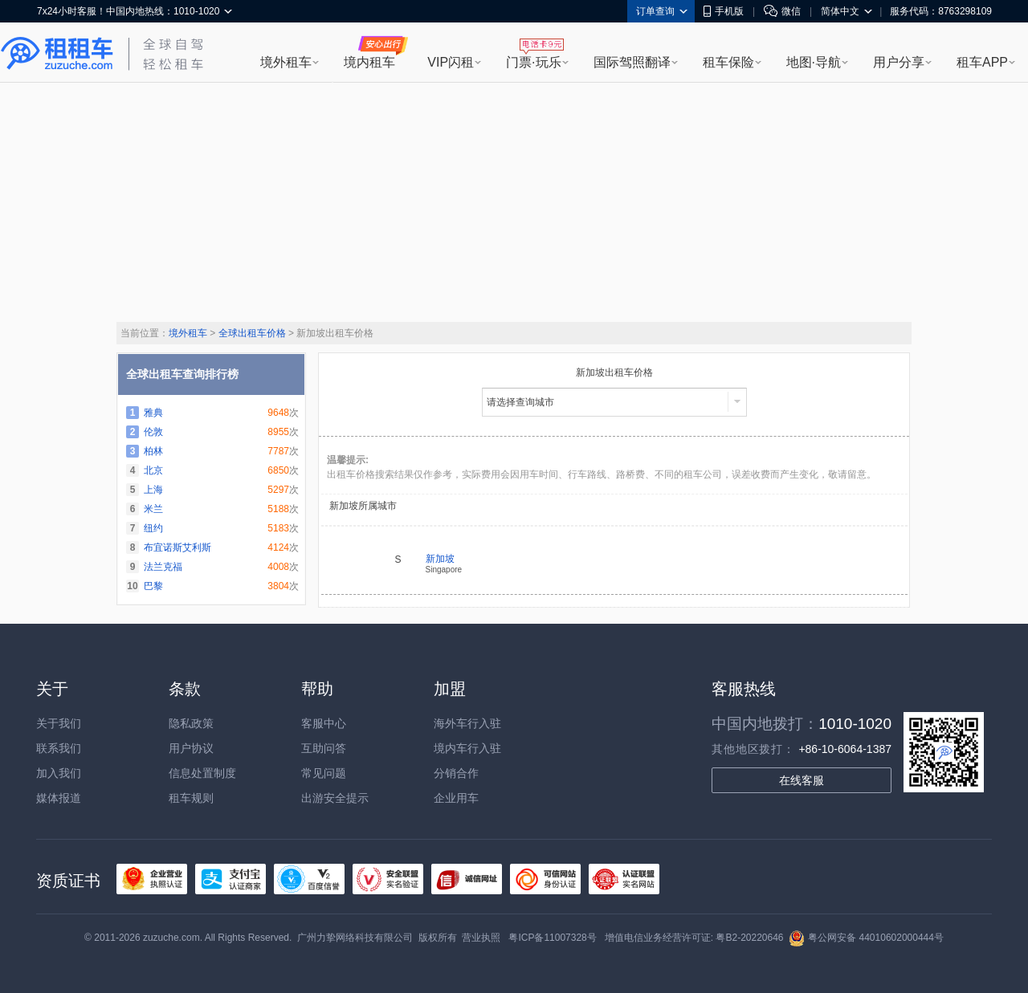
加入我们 (58, 773)
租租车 (57, 54)
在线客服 (801, 780)
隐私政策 (191, 723)
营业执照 (481, 937)
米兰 (153, 509)
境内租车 (369, 62)
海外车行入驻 (467, 723)
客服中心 (323, 723)
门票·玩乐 (533, 62)
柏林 (153, 451)
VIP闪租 (450, 62)
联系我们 (58, 748)
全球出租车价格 (252, 333)
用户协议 (191, 748)
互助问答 (323, 748)
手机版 (724, 11)
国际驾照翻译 (632, 62)
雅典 (153, 412)
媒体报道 (58, 798)
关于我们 (58, 723)
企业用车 (456, 798)
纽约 (153, 528)
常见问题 (323, 773)
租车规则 (191, 798)
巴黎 (153, 586)
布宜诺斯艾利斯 (177, 547)
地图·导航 (813, 62)
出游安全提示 (335, 798)
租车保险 (728, 62)
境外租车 (286, 62)
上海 (153, 489)
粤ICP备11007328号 (552, 937)
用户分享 (898, 62)
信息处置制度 (202, 773)
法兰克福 (163, 566)
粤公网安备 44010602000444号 (866, 937)
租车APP (982, 62)
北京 (153, 470)
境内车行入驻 (467, 748)
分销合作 (456, 773)
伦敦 (153, 431)
